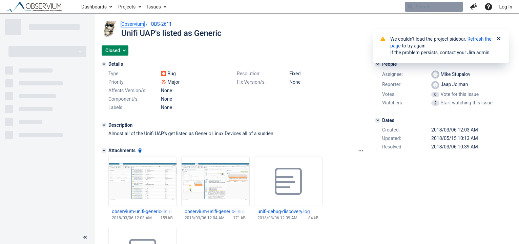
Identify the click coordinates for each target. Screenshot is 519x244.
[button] (473, 7)
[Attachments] (104, 150)
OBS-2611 (161, 24)
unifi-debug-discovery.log (283, 211)
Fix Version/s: (251, 82)
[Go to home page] (37, 7)
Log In (505, 6)
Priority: (116, 82)
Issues (154, 6)
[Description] (104, 125)
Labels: (115, 107)
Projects (127, 6)
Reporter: (391, 84)
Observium (132, 24)
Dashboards (94, 6)
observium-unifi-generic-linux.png (142, 211)
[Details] (104, 64)
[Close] (498, 39)
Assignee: (392, 74)
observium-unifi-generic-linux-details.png (215, 211)
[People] (377, 64)
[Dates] (377, 120)
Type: (114, 73)
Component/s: (123, 99)
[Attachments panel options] (360, 151)
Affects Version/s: (127, 90)
